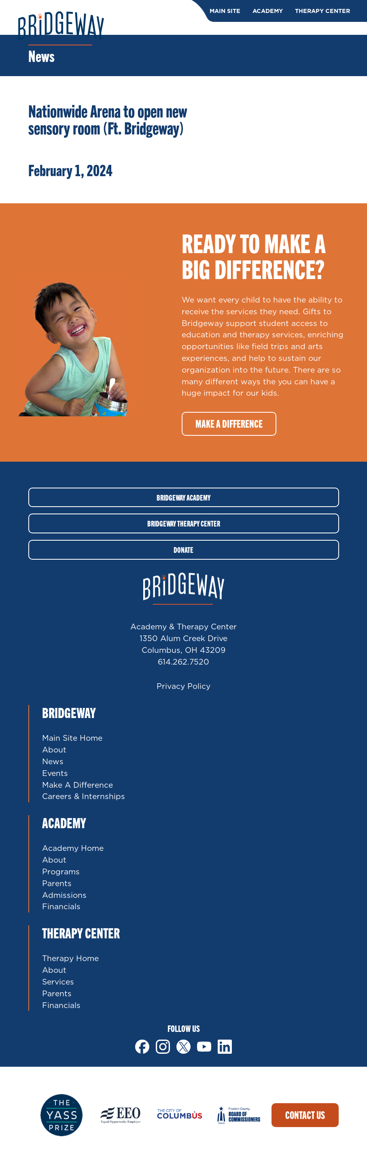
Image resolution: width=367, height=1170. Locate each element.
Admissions (64, 894)
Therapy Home (70, 958)
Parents (57, 883)
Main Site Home (72, 737)
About (54, 749)
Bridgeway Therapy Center (183, 523)
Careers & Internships (83, 796)
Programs (61, 871)
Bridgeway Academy (183, 497)
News (53, 761)
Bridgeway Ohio (61, 28)
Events (55, 772)
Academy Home (73, 847)
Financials (61, 906)
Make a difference (229, 423)
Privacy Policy (183, 685)
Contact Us (305, 1114)
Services (58, 981)
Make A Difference (77, 784)
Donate (183, 549)
